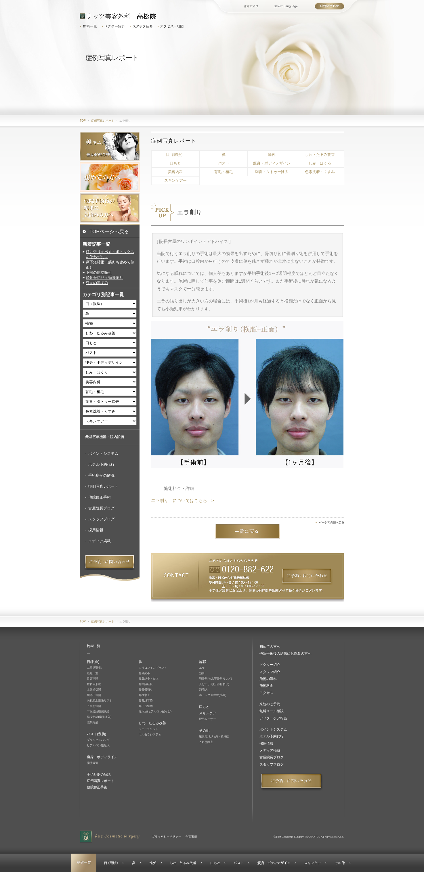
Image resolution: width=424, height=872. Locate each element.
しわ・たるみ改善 (320, 154)
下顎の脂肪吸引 (99, 272)
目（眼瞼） (175, 154)
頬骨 (202, 673)
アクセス (266, 693)
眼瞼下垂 (92, 673)
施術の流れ (255, 6)
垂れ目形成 (94, 684)
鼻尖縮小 (144, 673)
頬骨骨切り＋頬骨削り (104, 277)
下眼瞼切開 (94, 706)
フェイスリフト (148, 729)
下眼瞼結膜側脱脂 (98, 711)
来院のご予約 (269, 704)
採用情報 (95, 530)
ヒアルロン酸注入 (98, 745)
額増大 (203, 689)
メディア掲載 (99, 541)
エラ (202, 667)
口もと (175, 163)
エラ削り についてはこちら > (182, 500)
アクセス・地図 (171, 26)
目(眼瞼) (93, 662)
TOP (83, 120)
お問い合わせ (329, 6)
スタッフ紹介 (142, 26)
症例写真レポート (103, 486)
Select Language (292, 6)
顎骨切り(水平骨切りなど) (215, 678)
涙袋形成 (92, 722)
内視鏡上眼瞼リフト (99, 700)
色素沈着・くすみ (320, 172)
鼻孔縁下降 (146, 700)
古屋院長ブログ (101, 508)
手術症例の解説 (101, 475)
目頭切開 (92, 678)
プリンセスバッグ (98, 739)
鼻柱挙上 (144, 695)
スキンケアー (175, 180)
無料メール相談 (271, 711)
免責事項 (191, 837)
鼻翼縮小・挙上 (148, 678)
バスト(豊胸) (96, 734)
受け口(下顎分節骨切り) (214, 684)
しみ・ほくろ (320, 163)
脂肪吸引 (92, 762)
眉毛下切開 (94, 695)
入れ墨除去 (206, 741)
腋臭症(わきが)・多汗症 (214, 736)
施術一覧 (90, 26)
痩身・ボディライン (102, 757)
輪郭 (272, 154)
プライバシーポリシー (166, 837)
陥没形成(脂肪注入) (99, 716)
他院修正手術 (99, 497)
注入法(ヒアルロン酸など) (155, 711)
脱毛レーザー (207, 718)
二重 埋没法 (94, 667)
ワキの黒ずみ (97, 283)
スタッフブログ (101, 519)
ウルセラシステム (150, 734)
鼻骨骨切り (146, 689)
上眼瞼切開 (94, 689)
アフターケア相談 (273, 718)
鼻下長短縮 (146, 706)
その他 (204, 731)
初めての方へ (269, 647)
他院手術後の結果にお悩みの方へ (285, 653)
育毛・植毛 (223, 172)
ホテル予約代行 (101, 464)
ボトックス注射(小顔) (212, 695)
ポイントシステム (103, 453)
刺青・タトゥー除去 (272, 172)
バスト (223, 163)
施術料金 (266, 686)
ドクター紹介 (114, 26)
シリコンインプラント (153, 667)
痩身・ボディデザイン (272, 163)
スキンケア (207, 713)
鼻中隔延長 (146, 684)
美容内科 (175, 172)
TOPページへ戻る (109, 231)
